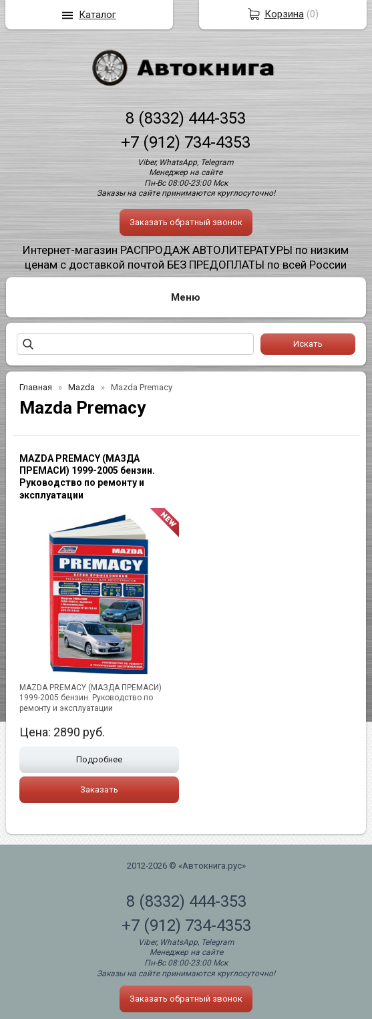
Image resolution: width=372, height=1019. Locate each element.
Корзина (284, 14)
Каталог (97, 15)
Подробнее (99, 759)
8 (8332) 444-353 (186, 118)
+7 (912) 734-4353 (185, 142)
